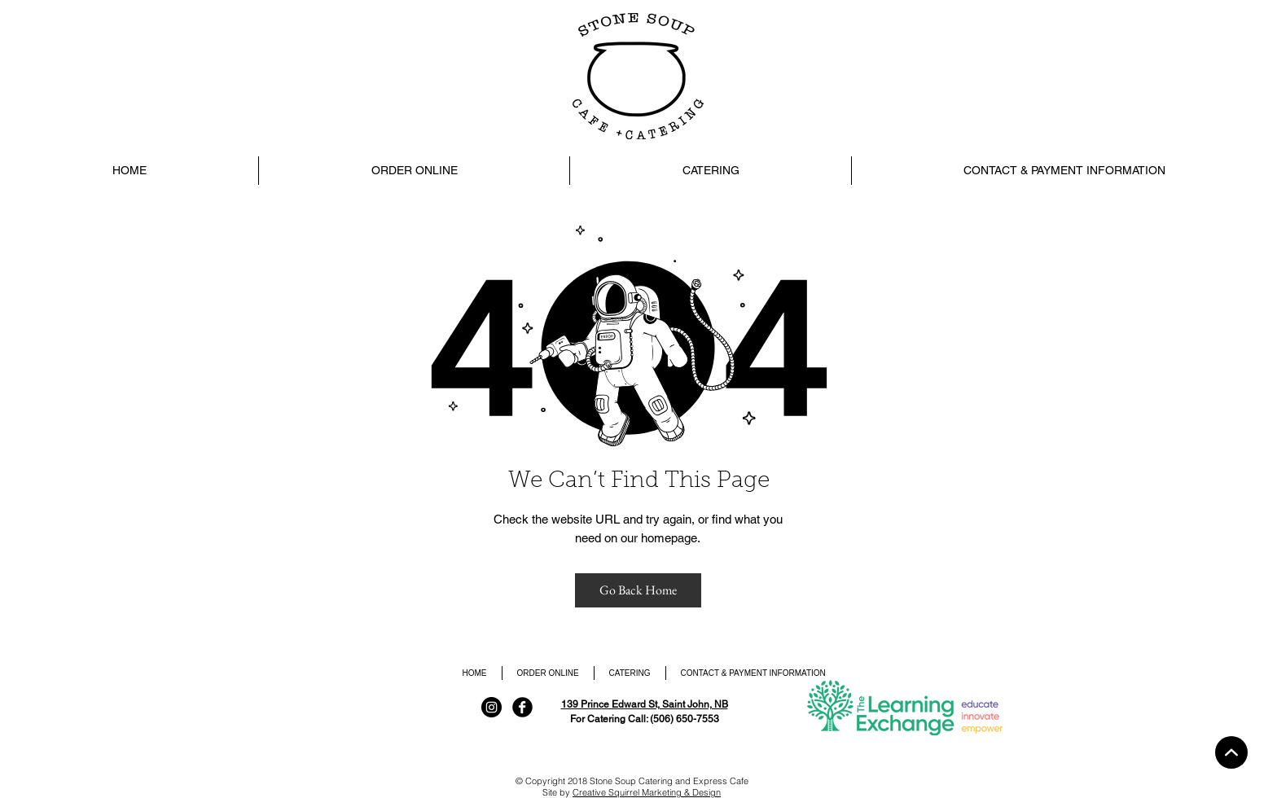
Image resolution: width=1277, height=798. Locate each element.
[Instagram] (491, 707)
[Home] (1231, 752)
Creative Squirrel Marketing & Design (647, 792)
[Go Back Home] (638, 590)
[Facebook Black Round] (522, 707)
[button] (710, 170)
